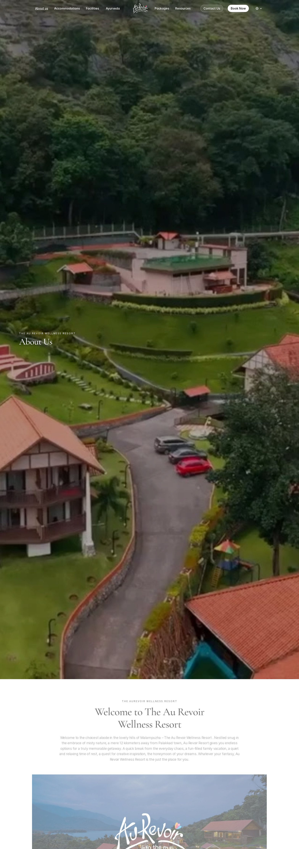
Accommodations (67, 8)
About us (41, 8)
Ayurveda (113, 8)
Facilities (93, 8)
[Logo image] (140, 8)
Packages (162, 8)
